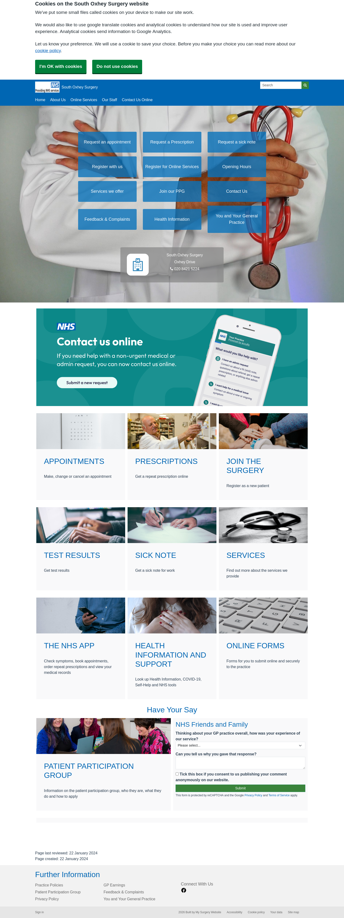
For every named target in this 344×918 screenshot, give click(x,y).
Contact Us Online (137, 100)
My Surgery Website (208, 912)
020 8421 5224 (184, 269)
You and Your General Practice (237, 219)
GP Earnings (114, 885)
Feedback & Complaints (107, 219)
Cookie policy (256, 912)
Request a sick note (237, 142)
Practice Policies (49, 885)
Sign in (39, 912)
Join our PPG (172, 191)
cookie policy (48, 50)
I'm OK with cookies (60, 66)
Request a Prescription (172, 142)
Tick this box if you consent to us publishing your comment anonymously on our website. (231, 777)
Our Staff (109, 100)
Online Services (83, 100)
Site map (293, 912)
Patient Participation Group (58, 892)
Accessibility (234, 912)
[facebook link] (184, 890)
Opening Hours (236, 167)
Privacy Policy (253, 795)
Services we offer (107, 191)
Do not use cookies (117, 66)
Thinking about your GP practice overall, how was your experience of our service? (238, 736)
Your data (276, 912)
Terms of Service (279, 795)
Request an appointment (107, 142)
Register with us (107, 167)
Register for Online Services (172, 167)
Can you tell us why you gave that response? (216, 754)
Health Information (171, 219)
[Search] (281, 85)
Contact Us (236, 191)
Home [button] (40, 100)
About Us (58, 100)
